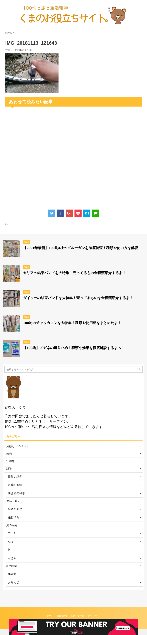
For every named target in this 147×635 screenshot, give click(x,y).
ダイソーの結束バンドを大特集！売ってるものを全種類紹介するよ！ (78, 298)
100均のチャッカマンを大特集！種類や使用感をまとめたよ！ (72, 323)
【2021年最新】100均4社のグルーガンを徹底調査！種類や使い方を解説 (80, 248)
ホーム (50, 609)
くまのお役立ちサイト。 (73, 618)
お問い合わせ (77, 609)
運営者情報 (62, 609)
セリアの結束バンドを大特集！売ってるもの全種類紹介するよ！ (74, 273)
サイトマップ (94, 609)
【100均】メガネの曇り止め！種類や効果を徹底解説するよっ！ (74, 348)
